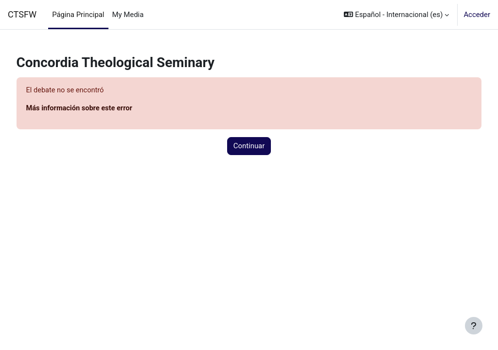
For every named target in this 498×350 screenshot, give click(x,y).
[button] (396, 14)
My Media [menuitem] (128, 14)
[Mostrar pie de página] (473, 325)
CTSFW (22, 14)
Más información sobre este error (98, 109)
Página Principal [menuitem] (78, 14)
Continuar (249, 146)
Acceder (476, 14)
